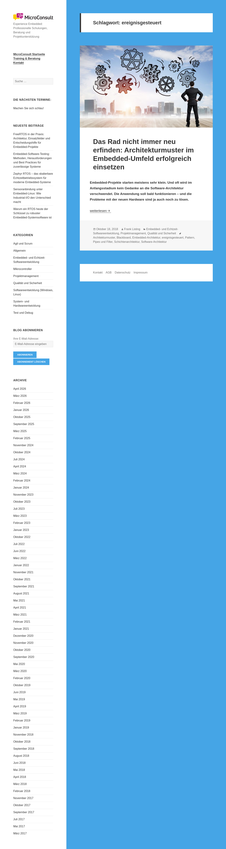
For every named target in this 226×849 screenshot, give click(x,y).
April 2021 (19, 607)
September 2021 (23, 586)
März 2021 (20, 614)
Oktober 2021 (21, 579)
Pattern (189, 237)
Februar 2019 (21, 720)
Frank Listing (132, 229)
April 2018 (19, 776)
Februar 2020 (21, 678)
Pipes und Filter (102, 241)
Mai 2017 (19, 826)
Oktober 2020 (21, 649)
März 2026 (20, 395)
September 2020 (23, 656)
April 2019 (19, 706)
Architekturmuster (104, 237)
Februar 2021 (21, 621)
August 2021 (21, 593)
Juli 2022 (19, 544)
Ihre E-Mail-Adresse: (26, 338)
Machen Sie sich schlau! (28, 108)
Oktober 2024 (21, 452)
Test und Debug (23, 312)
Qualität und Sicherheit (27, 283)
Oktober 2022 (21, 536)
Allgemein (19, 250)
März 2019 (20, 713)
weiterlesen (100, 211)
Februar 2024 (21, 480)
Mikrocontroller (22, 268)
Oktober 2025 (21, 417)
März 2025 (20, 431)
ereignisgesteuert (173, 237)
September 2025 (23, 424)
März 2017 (20, 833)
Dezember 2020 (23, 635)
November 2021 (23, 572)
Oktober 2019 (21, 685)
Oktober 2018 (21, 741)
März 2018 (20, 783)
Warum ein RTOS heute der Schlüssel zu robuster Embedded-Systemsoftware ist (32, 213)
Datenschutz (122, 272)
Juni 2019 (19, 692)
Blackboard (124, 237)
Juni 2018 (19, 762)
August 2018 (21, 755)
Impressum (141, 272)
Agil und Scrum (22, 243)
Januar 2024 (21, 487)
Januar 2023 (21, 529)
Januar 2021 (21, 628)
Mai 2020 (19, 664)
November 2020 (23, 642)
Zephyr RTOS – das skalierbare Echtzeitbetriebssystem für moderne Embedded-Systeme (33, 178)
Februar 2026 (21, 402)
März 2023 (20, 515)
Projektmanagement (25, 276)
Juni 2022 (19, 551)
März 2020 (20, 671)
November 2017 (23, 798)
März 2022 (20, 558)
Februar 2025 (21, 438)
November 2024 (23, 445)
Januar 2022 (21, 565)
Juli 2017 (19, 819)
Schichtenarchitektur (126, 241)
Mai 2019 (19, 699)
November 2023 (23, 494)
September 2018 (23, 748)
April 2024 (19, 466)
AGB (109, 272)
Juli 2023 (19, 508)
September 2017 (23, 812)
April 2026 (19, 388)
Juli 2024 (19, 459)
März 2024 (20, 473)
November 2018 (23, 734)
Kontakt (98, 272)
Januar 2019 (21, 727)
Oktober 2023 (21, 501)
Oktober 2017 (21, 805)
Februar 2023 (21, 522)
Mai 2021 (19, 600)
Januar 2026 (21, 409)
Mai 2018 (19, 769)
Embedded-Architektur (146, 237)
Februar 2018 (21, 791)
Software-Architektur (154, 241)
